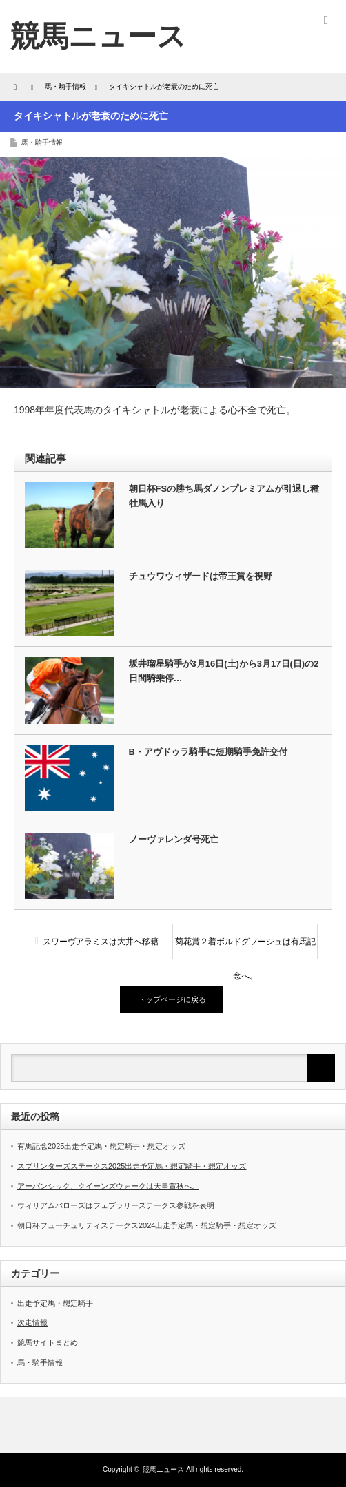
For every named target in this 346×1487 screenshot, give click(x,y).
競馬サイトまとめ (47, 1342)
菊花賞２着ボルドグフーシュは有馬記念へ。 (245, 948)
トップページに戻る (172, 999)
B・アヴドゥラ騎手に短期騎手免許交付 (208, 752)
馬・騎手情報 (42, 142)
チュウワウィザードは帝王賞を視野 (200, 576)
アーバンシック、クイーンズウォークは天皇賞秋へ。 (108, 1186)
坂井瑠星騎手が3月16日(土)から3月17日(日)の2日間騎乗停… (224, 670)
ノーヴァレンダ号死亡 (173, 839)
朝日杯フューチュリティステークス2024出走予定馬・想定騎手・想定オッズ (146, 1225)
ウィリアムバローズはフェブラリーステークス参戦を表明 (115, 1205)
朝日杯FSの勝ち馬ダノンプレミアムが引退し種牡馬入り (224, 495)
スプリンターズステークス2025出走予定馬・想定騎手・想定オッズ (131, 1166)
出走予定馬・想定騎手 (55, 1303)
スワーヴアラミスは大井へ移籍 (101, 941)
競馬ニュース (98, 36)
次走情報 (32, 1322)
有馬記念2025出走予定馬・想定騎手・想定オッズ (101, 1146)
